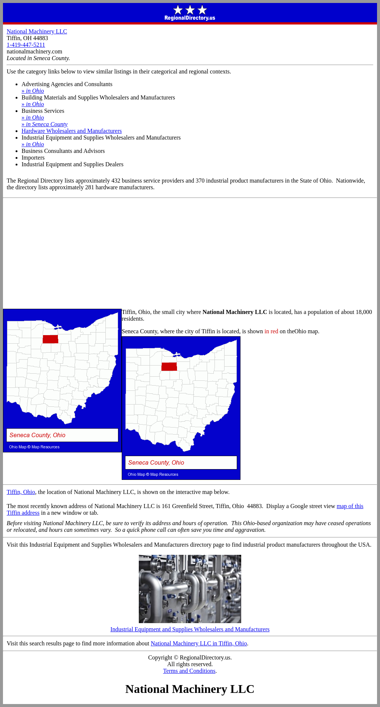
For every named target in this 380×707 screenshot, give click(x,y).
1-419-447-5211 (26, 45)
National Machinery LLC (37, 31)
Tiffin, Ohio (21, 492)
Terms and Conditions (189, 671)
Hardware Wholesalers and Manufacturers (72, 131)
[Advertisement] (190, 254)
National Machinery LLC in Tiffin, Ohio (199, 643)
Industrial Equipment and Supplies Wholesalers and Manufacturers (190, 626)
